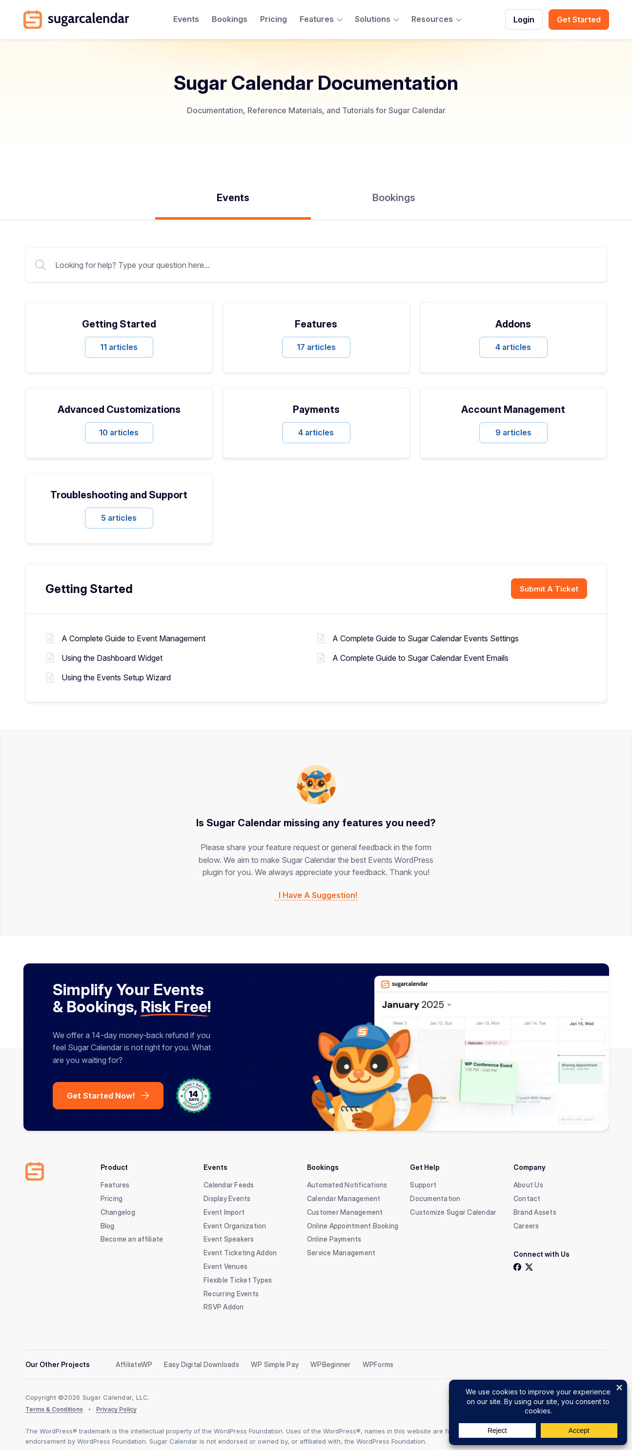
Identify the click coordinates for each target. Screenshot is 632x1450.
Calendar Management (344, 1198)
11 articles (119, 347)
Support (423, 1185)
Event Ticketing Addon (240, 1252)
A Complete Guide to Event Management (133, 638)
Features (317, 19)
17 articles (316, 347)
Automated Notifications (347, 1185)
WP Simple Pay (275, 1364)
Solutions (372, 19)
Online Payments (334, 1239)
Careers (526, 1226)
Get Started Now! (101, 1096)
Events (186, 19)
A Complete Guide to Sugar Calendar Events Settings (425, 638)
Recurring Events (231, 1293)
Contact (527, 1198)
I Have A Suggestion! (318, 895)
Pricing (273, 19)
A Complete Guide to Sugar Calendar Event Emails (420, 657)
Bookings (229, 19)
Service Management (341, 1252)
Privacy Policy (116, 1409)
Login (523, 19)
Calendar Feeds (229, 1185)
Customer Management (345, 1212)
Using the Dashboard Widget (112, 657)
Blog (108, 1226)
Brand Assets (534, 1212)
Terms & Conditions (54, 1409)
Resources (432, 19)
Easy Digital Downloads (201, 1364)
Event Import (224, 1212)
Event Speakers (229, 1239)
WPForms (378, 1364)
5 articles (119, 518)
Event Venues (225, 1266)
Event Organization (235, 1226)
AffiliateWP (134, 1364)
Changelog (118, 1212)
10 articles (119, 432)
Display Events (227, 1198)
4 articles (513, 347)
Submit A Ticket (549, 588)
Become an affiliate (132, 1239)
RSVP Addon (224, 1307)
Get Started (579, 19)
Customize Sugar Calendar (453, 1212)
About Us (528, 1185)
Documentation (435, 1198)
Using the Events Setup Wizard (116, 677)
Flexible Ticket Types (238, 1280)
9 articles (513, 432)
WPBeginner (330, 1364)
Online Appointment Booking (353, 1226)
